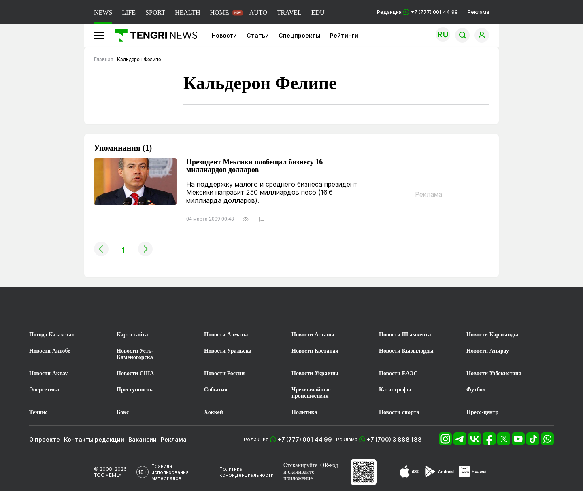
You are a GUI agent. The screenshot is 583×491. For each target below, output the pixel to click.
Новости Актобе (49, 351)
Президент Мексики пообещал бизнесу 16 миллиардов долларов (254, 166)
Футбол (475, 390)
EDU (318, 12)
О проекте (44, 439)
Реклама (478, 12)
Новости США (135, 373)
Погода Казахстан (52, 335)
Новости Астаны (313, 335)
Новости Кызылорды (406, 351)
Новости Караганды (492, 335)
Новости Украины (315, 373)
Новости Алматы (226, 335)
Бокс (123, 412)
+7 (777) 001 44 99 (305, 439)
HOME (219, 12)
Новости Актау (48, 373)
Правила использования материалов (170, 472)
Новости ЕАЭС (398, 373)
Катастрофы (395, 390)
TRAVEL (289, 12)
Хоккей (213, 412)
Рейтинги (344, 35)
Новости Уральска (227, 351)
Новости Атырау (487, 351)
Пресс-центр (482, 412)
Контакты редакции (94, 439)
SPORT (155, 12)
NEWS (103, 12)
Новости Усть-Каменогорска (135, 354)
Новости (224, 35)
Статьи (258, 35)
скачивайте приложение (298, 475)
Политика (304, 412)
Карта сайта (132, 335)
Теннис (38, 412)
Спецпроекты (299, 35)
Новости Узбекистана (493, 373)
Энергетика (44, 390)
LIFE (129, 12)
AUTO (258, 12)
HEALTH (187, 12)
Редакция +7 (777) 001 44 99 (417, 12)
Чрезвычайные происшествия (311, 393)
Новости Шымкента (405, 335)
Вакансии (142, 439)
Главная (103, 59)
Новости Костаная (315, 351)
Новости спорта (399, 412)
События (216, 390)
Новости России (224, 373)
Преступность (135, 390)
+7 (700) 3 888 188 (394, 439)
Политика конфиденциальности (246, 472)
